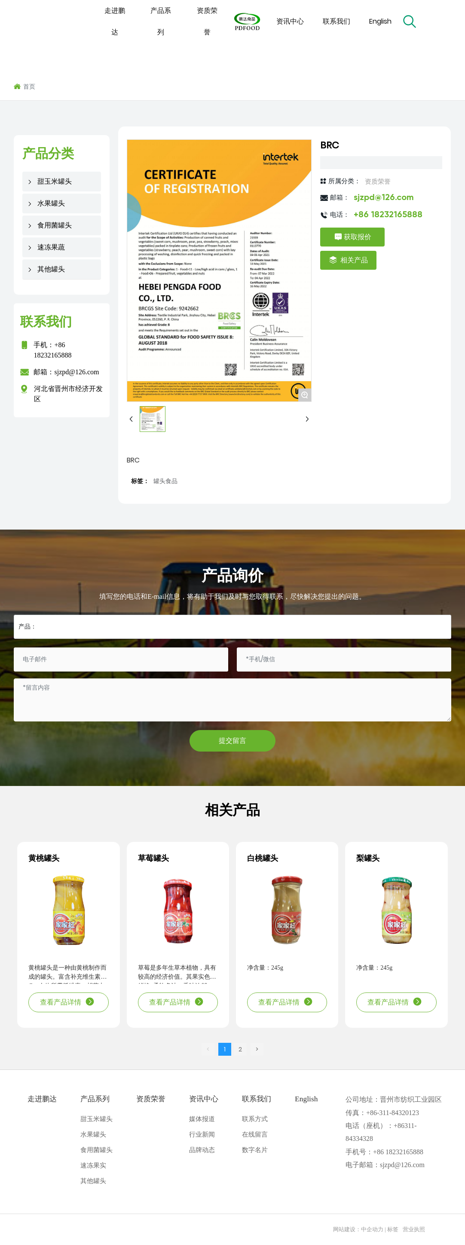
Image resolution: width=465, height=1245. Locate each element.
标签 (392, 1229)
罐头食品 (165, 481)
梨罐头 (367, 858)
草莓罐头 (153, 858)
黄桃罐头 (43, 858)
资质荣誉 (378, 181)
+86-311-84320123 (392, 1112)
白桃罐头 (262, 858)
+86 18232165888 (388, 215)
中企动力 (372, 1229)
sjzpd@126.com (76, 372)
